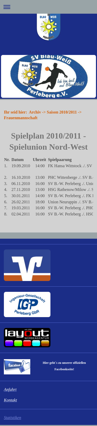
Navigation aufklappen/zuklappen (48, 6)
